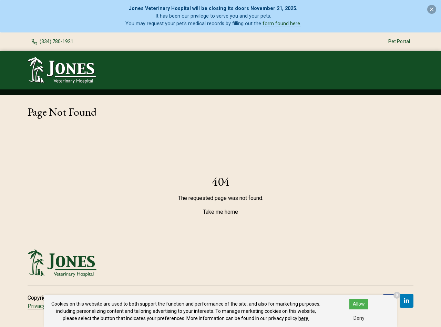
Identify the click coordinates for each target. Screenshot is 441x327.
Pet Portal (399, 41)
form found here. (282, 24)
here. (303, 318)
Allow (359, 304)
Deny (359, 318)
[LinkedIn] (406, 301)
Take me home (220, 212)
